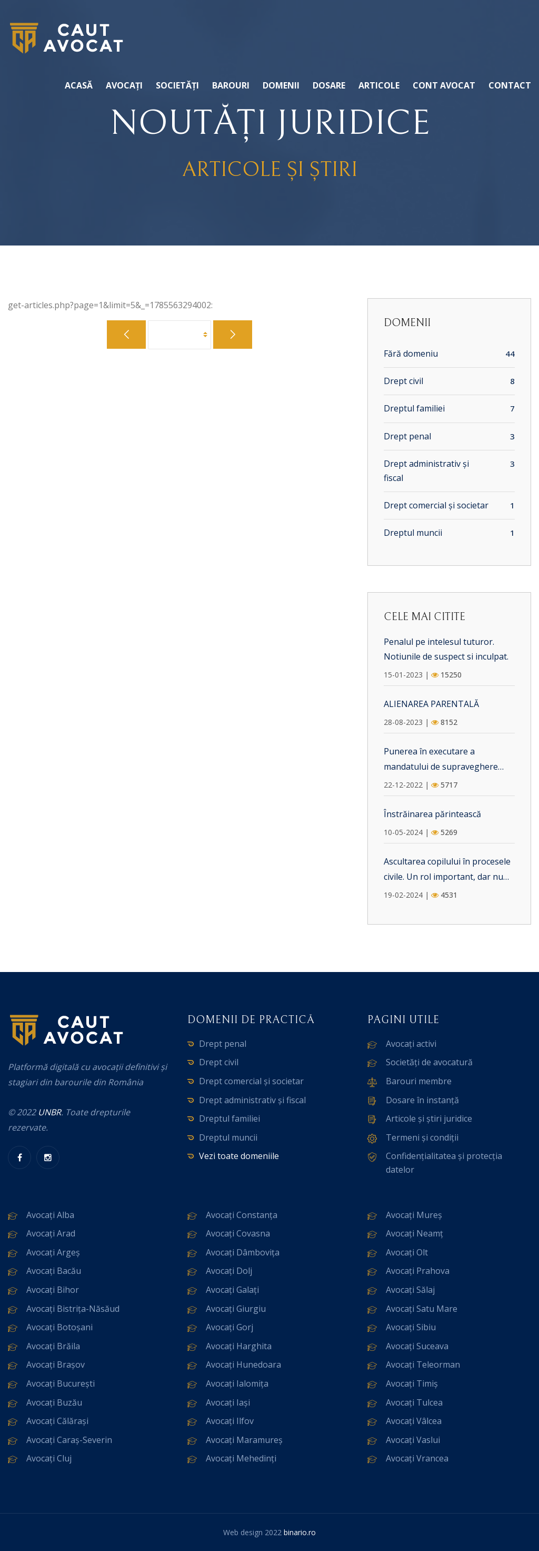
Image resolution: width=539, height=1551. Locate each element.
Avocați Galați (232, 1289)
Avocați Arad (50, 1233)
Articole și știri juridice (429, 1118)
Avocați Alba (50, 1215)
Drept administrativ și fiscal (426, 471)
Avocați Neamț (414, 1233)
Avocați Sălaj (410, 1289)
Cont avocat (444, 85)
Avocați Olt (407, 1252)
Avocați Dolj (229, 1271)
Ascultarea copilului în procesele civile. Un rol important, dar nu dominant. (447, 870)
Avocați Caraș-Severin (69, 1440)
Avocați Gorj (229, 1327)
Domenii (281, 85)
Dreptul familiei (414, 408)
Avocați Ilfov (230, 1421)
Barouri (230, 85)
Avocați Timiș (412, 1383)
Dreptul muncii (413, 532)
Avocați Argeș (53, 1252)
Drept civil (403, 381)
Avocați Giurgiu (236, 1308)
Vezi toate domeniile (239, 1156)
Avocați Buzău (54, 1402)
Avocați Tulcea (414, 1402)
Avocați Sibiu (411, 1327)
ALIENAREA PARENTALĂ (431, 704)
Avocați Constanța (241, 1215)
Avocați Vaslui (413, 1440)
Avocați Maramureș (244, 1440)
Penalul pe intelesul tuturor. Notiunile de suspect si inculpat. (446, 649)
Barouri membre (419, 1081)
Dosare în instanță (422, 1100)
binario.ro (300, 1532)
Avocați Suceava (417, 1346)
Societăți (177, 85)
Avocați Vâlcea (414, 1421)
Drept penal (407, 436)
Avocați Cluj (49, 1458)
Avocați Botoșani (59, 1327)
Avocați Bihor (52, 1289)
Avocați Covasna (238, 1233)
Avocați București (60, 1383)
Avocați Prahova (418, 1271)
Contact (509, 85)
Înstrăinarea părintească (432, 814)
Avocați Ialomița (237, 1383)
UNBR (49, 1112)
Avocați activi (411, 1043)
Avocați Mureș (414, 1215)
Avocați (124, 85)
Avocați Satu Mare (421, 1308)
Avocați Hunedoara (243, 1364)
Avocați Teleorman (423, 1364)
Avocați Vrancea (417, 1458)
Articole (379, 85)
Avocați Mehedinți (241, 1458)
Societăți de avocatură (429, 1062)
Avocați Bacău (53, 1271)
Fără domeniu (411, 353)
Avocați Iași (228, 1402)
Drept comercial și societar (436, 505)
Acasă (79, 85)
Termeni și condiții (422, 1137)
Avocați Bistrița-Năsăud (72, 1308)
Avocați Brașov (55, 1364)
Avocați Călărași (57, 1421)
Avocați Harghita (239, 1346)
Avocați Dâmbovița (243, 1252)
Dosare (329, 85)
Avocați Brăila (53, 1346)
